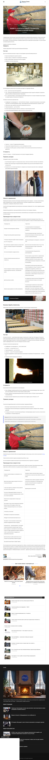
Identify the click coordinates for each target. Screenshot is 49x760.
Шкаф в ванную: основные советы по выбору (13, 625)
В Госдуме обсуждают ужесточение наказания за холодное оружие (27, 722)
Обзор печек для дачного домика (19, 746)
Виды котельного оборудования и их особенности (23, 715)
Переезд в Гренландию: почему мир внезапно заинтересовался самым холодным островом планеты (28, 709)
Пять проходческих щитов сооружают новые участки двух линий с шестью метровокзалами (27, 740)
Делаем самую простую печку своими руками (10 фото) (23, 600)
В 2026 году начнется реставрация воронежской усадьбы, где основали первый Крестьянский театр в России (26, 733)
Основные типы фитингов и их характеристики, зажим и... (23, 643)
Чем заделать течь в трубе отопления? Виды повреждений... (24, 655)
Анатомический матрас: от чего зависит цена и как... (22, 630)
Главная (9, 24)
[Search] (45, 1)
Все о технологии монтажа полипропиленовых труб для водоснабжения (26, 649)
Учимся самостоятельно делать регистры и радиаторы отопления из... (26, 619)
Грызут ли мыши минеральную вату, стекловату (21, 613)
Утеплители (16, 24)
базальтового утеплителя (27, 331)
